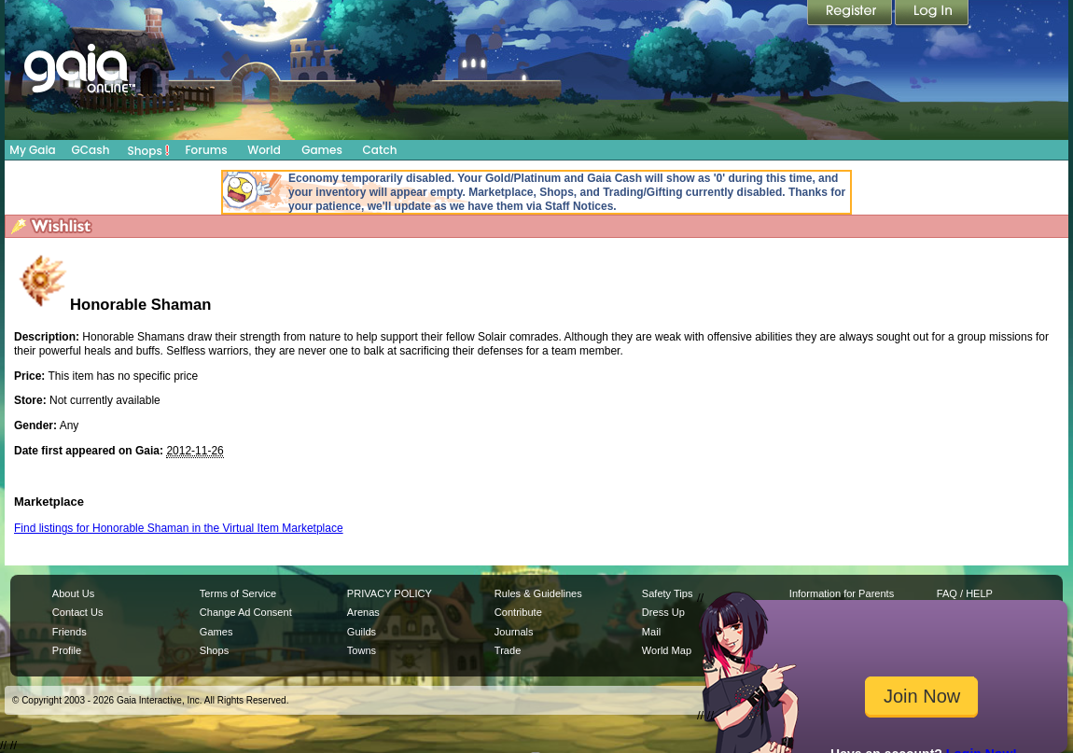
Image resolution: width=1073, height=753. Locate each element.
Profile (66, 650)
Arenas (363, 612)
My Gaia (32, 150)
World (264, 150)
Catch (380, 150)
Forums (206, 150)
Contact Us (78, 612)
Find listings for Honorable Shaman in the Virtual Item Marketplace (178, 528)
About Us (73, 593)
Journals (514, 631)
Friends (69, 631)
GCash (91, 150)
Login (932, 14)
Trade (508, 650)
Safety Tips (667, 593)
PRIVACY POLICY (389, 593)
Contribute (518, 612)
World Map (666, 650)
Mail (651, 631)
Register (851, 14)
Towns (361, 650)
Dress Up (663, 612)
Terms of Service (238, 593)
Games (321, 150)
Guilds (361, 631)
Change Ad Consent (246, 612)
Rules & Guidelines (538, 593)
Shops (149, 150)
